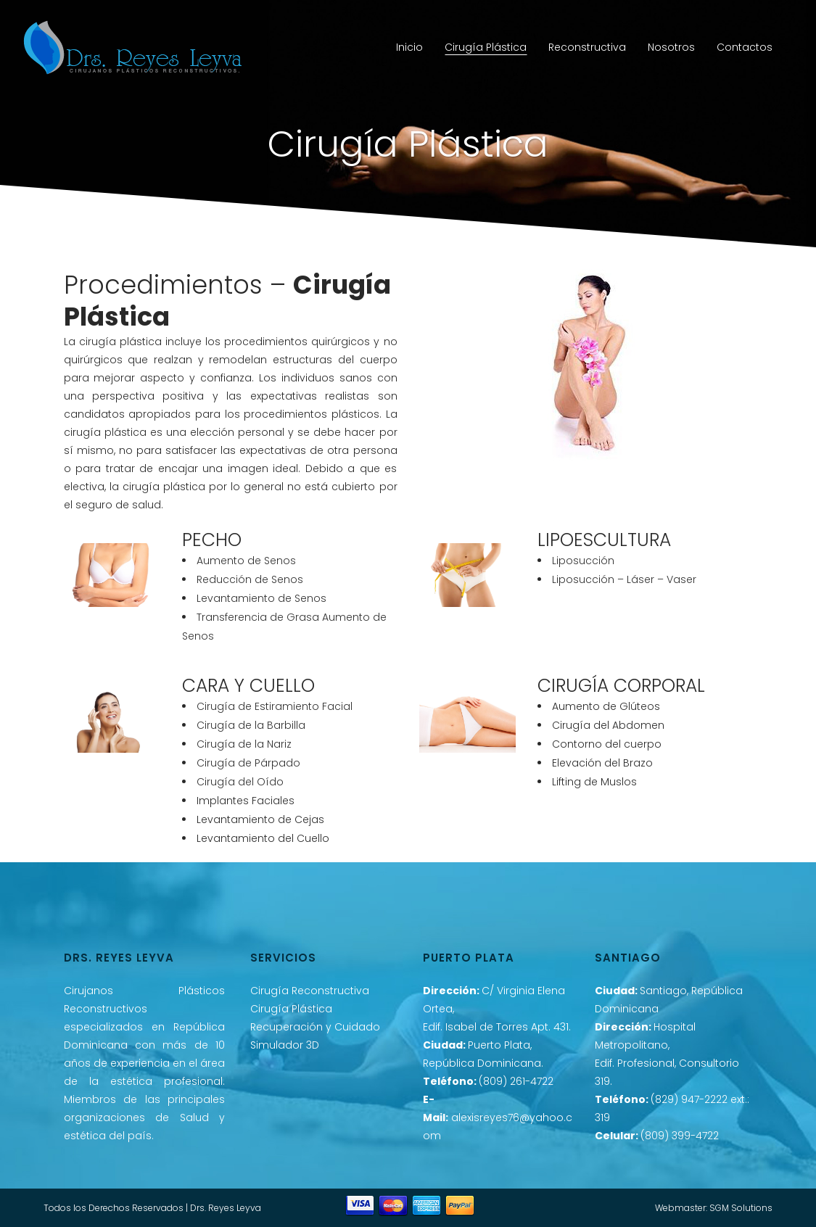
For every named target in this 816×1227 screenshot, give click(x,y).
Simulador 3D (284, 1045)
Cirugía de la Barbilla (251, 725)
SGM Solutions (740, 1208)
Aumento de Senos (246, 560)
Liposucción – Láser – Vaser (624, 579)
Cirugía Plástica (291, 1008)
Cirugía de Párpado (248, 763)
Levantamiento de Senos (261, 598)
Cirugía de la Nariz (244, 744)
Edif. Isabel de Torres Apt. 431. (497, 1027)
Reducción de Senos (250, 579)
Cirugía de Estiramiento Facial (275, 706)
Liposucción (583, 560)
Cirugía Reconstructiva (309, 990)
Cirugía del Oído (240, 781)
